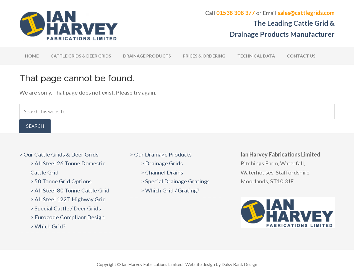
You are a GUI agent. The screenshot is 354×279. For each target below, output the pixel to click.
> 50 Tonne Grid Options (61, 181)
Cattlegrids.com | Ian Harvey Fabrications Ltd (69, 24)
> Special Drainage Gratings (175, 181)
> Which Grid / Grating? (170, 190)
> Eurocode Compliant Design (67, 217)
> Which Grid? (47, 226)
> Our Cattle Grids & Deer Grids (58, 154)
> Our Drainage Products (161, 154)
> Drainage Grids (162, 163)
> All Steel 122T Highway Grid (68, 199)
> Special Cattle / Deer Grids (65, 208)
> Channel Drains (162, 172)
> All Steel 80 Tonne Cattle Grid (70, 190)
